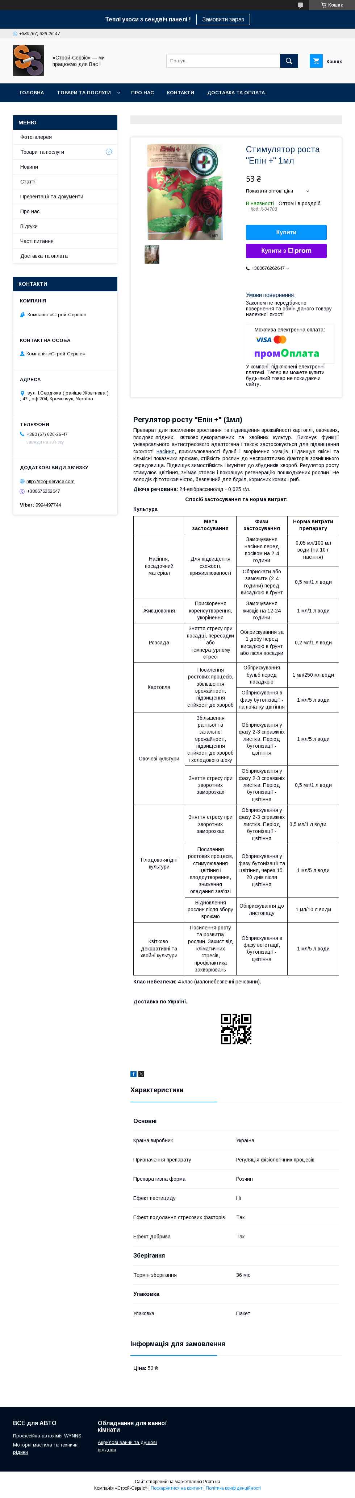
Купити (286, 232)
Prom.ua (211, 1481)
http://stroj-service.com (50, 481)
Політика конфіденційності (233, 1488)
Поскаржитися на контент (176, 1488)
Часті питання (37, 241)
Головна (32, 92)
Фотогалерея (36, 137)
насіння (165, 451)
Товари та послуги (84, 92)
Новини (29, 167)
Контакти (180, 92)
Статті (28, 182)
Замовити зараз (223, 19)
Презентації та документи (51, 196)
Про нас (142, 92)
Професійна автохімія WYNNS (47, 1436)
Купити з (286, 251)
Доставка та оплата (236, 92)
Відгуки (29, 226)
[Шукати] (289, 61)
